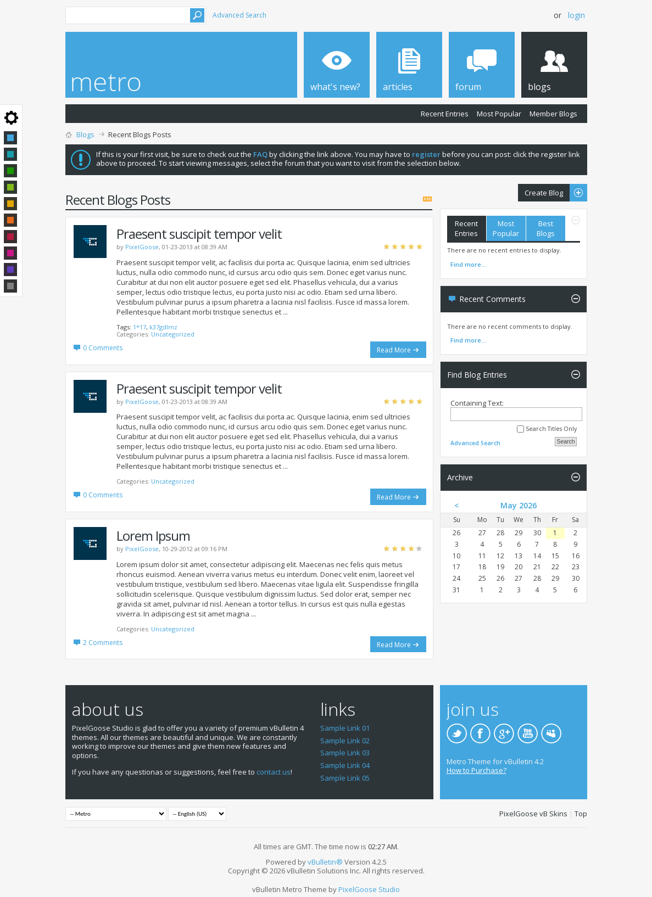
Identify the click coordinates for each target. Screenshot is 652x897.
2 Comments (102, 642)
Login (576, 15)
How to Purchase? (476, 770)
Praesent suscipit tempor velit (199, 234)
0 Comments (102, 347)
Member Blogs (553, 114)
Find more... (468, 264)
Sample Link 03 (345, 753)
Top (581, 813)
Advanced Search (239, 15)
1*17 (139, 327)
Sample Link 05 (345, 778)
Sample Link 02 (345, 740)
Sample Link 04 (345, 765)
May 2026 (518, 505)
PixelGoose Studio (369, 889)
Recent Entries (445, 114)
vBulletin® (325, 862)
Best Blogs (546, 228)
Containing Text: (516, 410)
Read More (394, 350)
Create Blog (552, 192)
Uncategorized (172, 334)
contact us (274, 772)
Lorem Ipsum (153, 535)
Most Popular (499, 114)
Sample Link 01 (345, 728)
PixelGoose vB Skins (533, 813)
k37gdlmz (163, 327)
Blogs (85, 134)
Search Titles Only (547, 429)
